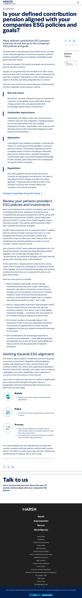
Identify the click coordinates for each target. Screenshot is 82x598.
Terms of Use (41, 581)
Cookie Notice (41, 545)
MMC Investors (41, 560)
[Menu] (78, 3)
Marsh (41, 516)
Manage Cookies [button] (47, 595)
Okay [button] (34, 595)
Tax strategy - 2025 (41, 575)
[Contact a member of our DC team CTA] (22, 193)
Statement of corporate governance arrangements (41, 572)
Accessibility (41, 536)
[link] (4, 467)
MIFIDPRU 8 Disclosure (41, 557)
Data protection (41, 548)
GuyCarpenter (41, 520)
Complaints (41, 539)
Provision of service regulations (41, 569)
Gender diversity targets (41, 551)
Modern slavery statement (41, 563)
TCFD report (41, 578)
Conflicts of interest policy (41, 542)
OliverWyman (41, 529)
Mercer (41, 525)
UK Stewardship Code (41, 584)
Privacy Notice (41, 566)
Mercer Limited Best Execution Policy (41, 554)
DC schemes (8, 9)
